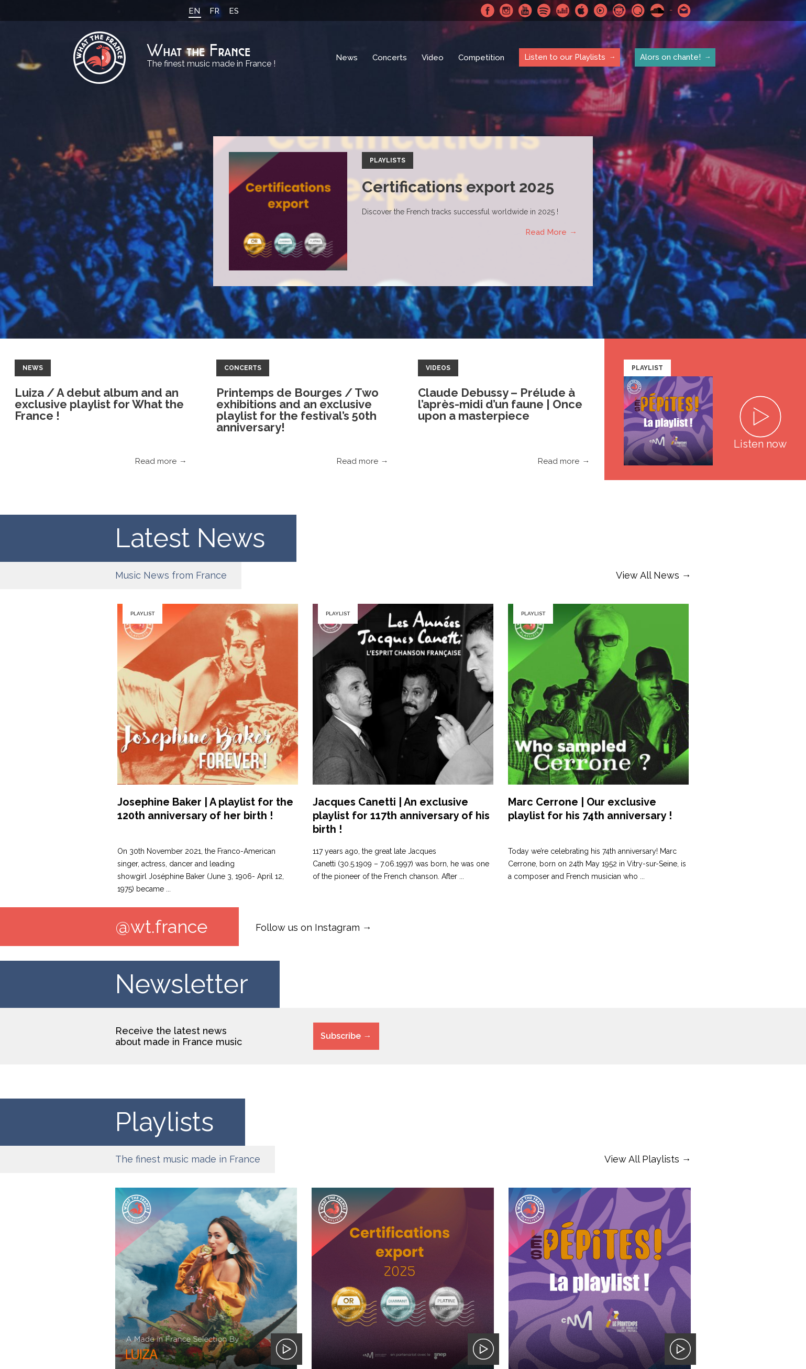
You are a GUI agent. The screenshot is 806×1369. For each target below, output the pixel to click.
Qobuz (638, 10)
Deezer (563, 10)
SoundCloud (657, 10)
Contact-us (684, 10)
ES (234, 11)
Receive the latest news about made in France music (178, 1036)
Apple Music (582, 10)
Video (433, 57)
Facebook (487, 10)
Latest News (190, 538)
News (347, 57)
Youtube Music (601, 10)
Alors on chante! (670, 57)
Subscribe (341, 1036)
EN (194, 11)
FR (214, 11)
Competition (481, 57)
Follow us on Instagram (308, 927)
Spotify (544, 10)
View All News (647, 575)
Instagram (506, 10)
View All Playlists (641, 1159)
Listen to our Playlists (564, 57)
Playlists (387, 160)
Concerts (389, 57)
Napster (619, 10)
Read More (546, 232)
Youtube (525, 10)
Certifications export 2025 (458, 187)
